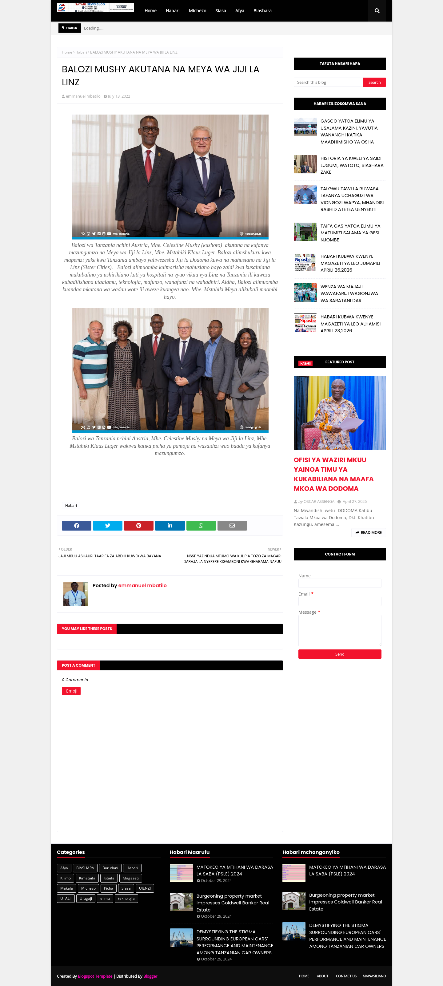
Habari (81, 52)
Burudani (110, 868)
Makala (66, 888)
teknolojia (126, 898)
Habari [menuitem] (173, 11)
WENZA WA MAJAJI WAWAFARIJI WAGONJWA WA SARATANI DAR (349, 293)
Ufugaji (86, 898)
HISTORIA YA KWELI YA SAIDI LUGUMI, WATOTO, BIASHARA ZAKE (352, 165)
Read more (371, 532)
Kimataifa (87, 878)
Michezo (88, 888)
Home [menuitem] (151, 11)
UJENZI (145, 888)
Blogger (150, 976)
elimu (105, 898)
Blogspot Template (95, 976)
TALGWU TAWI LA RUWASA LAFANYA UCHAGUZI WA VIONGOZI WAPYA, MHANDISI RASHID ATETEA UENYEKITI (352, 199)
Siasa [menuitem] (220, 11)
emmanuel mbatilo (83, 96)
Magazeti (131, 878)
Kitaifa (109, 878)
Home (67, 52)
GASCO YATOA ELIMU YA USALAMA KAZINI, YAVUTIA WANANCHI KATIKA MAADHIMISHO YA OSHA (349, 131)
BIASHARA (85, 868)
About (322, 976)
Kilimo (65, 878)
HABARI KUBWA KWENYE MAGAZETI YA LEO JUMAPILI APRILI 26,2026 (350, 263)
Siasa (126, 888)
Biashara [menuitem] (262, 11)
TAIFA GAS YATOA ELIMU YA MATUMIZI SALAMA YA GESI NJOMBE (351, 233)
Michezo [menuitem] (197, 11)
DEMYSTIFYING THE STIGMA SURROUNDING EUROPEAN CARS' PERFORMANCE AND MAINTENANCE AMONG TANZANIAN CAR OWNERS (235, 942)
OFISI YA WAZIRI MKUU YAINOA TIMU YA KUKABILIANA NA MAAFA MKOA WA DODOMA (334, 474)
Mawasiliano (374, 976)
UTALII (65, 898)
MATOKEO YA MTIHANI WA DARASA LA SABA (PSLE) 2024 (235, 870)
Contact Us (346, 976)
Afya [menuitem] (239, 11)
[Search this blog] (328, 82)
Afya (64, 868)
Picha (108, 888)
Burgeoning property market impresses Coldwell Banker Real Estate (233, 903)
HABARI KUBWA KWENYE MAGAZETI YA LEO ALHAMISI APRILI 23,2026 (351, 323)
